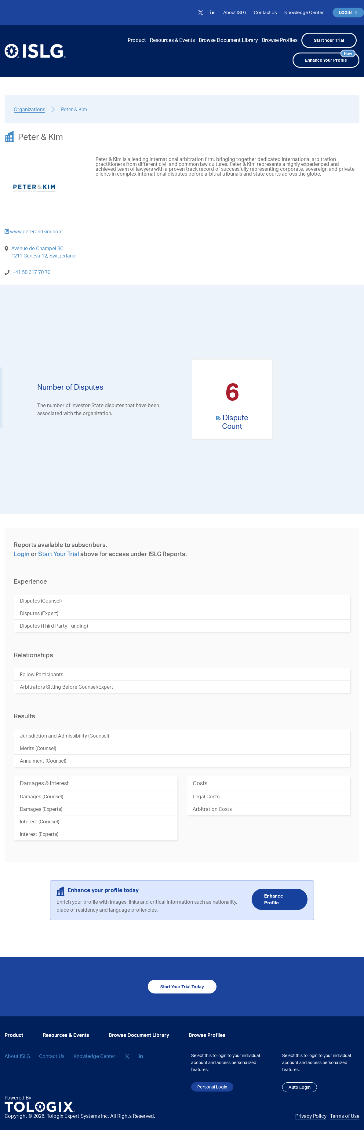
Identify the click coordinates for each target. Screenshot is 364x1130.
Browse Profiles (279, 40)
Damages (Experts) (41, 809)
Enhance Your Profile (330, 58)
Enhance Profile (273, 899)
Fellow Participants (41, 674)
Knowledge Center (304, 12)
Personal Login (212, 1086)
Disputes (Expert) (39, 613)
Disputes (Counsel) (41, 601)
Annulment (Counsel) (43, 761)
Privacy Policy (310, 1116)
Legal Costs (206, 796)
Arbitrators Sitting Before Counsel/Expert (66, 687)
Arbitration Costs (212, 809)
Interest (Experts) (39, 834)
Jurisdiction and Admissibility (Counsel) (64, 736)
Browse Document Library (228, 40)
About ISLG (234, 12)
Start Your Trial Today (182, 986)
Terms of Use (344, 1116)
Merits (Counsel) (38, 748)
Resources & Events (172, 40)
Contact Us (265, 12)
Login (22, 554)
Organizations (29, 109)
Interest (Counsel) (39, 821)
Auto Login (300, 1087)
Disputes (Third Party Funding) (54, 626)
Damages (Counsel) (41, 796)
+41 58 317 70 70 (31, 272)
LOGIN (348, 12)
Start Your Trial (329, 40)
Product (137, 40)
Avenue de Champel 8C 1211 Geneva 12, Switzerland (43, 252)
